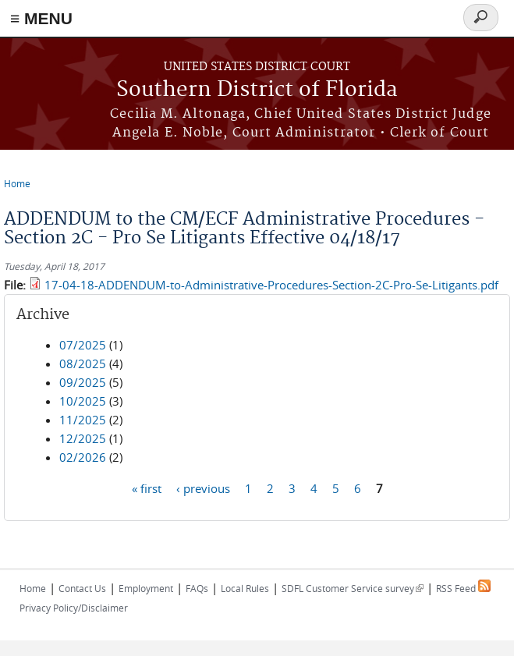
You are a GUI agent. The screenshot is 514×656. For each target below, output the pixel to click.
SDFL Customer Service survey (353, 588)
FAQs (197, 588)
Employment (146, 588)
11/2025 (82, 419)
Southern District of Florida (257, 90)
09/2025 (82, 382)
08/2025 (82, 363)
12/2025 (82, 438)
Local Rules (245, 588)
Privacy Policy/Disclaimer (73, 607)
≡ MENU (41, 18)
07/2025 (82, 345)
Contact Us (82, 588)
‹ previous (203, 487)
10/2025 (82, 401)
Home (17, 183)
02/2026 (82, 457)
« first (146, 487)
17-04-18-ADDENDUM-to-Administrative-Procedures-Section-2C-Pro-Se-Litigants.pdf (271, 285)
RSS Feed (463, 588)
